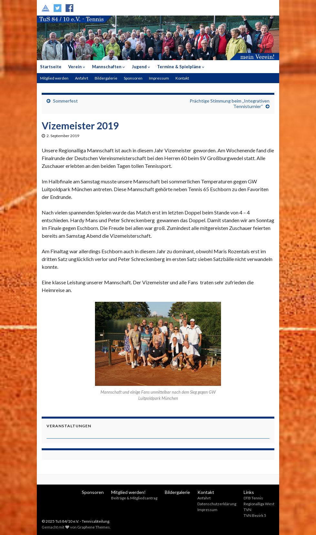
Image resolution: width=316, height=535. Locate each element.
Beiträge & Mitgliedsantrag (134, 498)
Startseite (50, 66)
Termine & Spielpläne (181, 66)
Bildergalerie (106, 78)
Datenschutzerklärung (216, 503)
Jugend (141, 66)
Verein (76, 66)
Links (249, 492)
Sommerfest (65, 101)
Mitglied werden (54, 78)
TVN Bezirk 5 (255, 515)
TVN (247, 509)
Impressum (159, 78)
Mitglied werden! (128, 492)
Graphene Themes (93, 527)
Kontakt (182, 78)
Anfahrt (81, 78)
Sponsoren (133, 78)
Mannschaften (108, 66)
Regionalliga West (259, 503)
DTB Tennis (253, 498)
